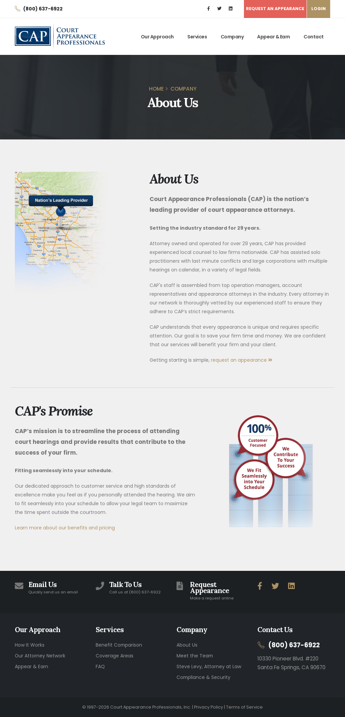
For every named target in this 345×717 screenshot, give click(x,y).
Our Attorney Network (40, 655)
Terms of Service (244, 707)
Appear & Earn (273, 36)
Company (232, 36)
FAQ (100, 666)
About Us (187, 645)
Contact (314, 36)
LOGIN (318, 8)
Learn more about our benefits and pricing (65, 527)
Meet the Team (195, 655)
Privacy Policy (208, 707)
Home (156, 88)
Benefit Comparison (119, 645)
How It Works (29, 645)
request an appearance (241, 360)
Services (197, 36)
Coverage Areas (114, 655)
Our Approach (157, 36)
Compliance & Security (203, 677)
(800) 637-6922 (294, 645)
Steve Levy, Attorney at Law (209, 666)
